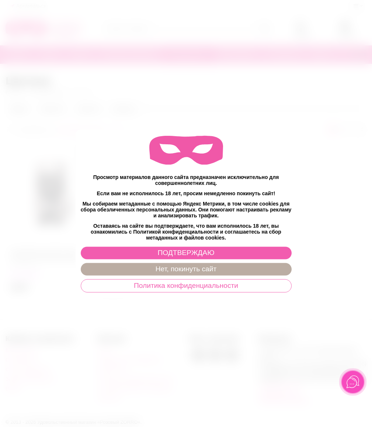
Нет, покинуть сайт (186, 269)
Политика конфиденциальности (186, 285)
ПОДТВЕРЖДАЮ (185, 252)
